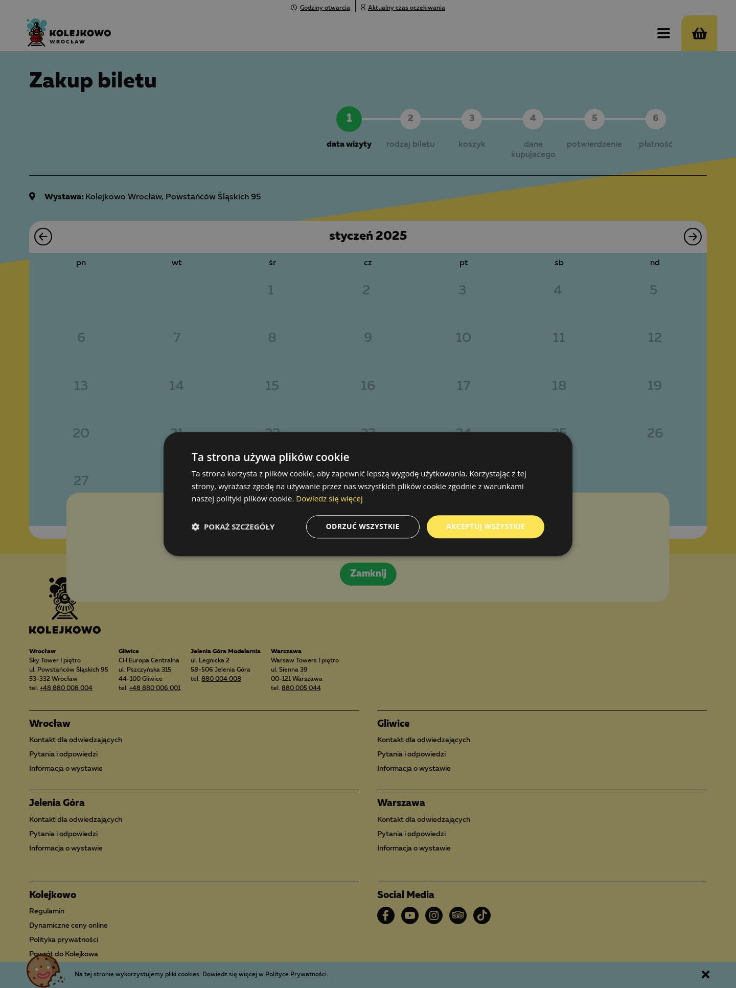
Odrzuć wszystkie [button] (363, 526)
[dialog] (368, 494)
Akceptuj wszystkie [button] (485, 526)
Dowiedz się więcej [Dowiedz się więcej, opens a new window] (329, 499)
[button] (233, 527)
